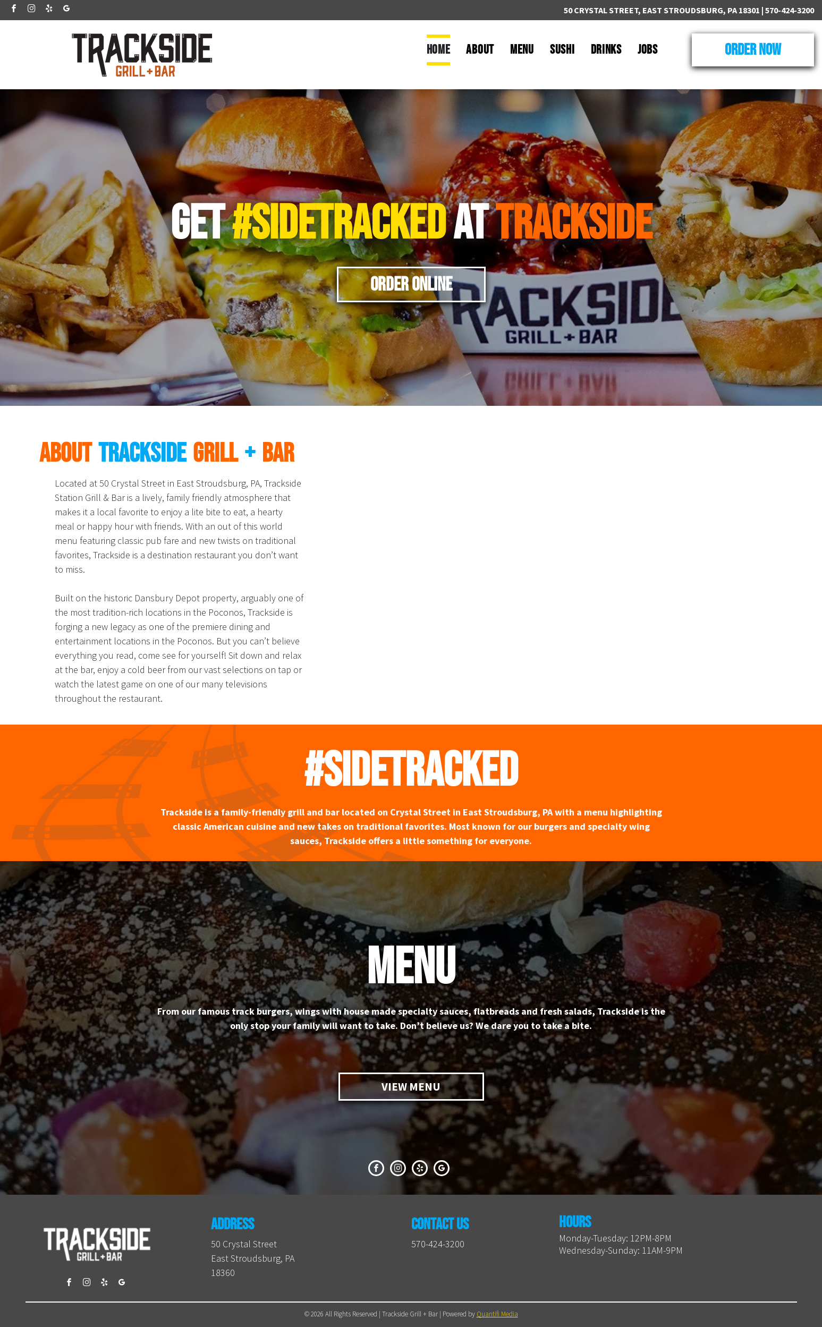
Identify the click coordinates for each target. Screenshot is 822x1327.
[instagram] (31, 10)
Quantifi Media (497, 1314)
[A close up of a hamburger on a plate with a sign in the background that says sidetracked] (462, 645)
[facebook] (14, 10)
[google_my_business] (66, 10)
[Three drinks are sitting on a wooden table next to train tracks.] (702, 645)
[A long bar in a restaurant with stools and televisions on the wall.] (462, 485)
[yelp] (49, 10)
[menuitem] (439, 50)
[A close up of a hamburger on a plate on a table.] (702, 485)
